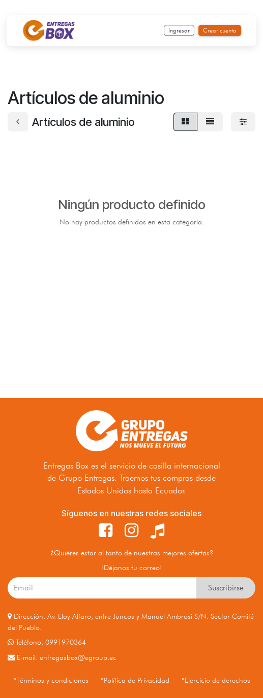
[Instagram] (131, 530)
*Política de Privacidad (135, 680)
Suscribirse (226, 587)
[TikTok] (157, 530)
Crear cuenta (220, 30)
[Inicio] (49, 30)
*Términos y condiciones (51, 680)
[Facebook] (105, 530)
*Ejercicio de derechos (216, 680)
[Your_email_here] (102, 588)
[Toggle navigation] (123, 30)
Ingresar (179, 30)
